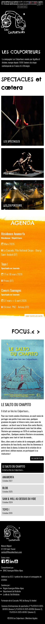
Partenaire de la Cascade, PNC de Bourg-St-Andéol (18, 600)
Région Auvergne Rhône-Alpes (13, 588)
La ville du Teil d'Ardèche (11, 594)
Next (38, 332)
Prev (33, 332)
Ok (38, 4)
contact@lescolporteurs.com (11, 551)
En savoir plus (37, 458)
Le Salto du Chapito (16, 404)
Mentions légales (32, 618)
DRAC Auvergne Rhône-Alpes (13, 570)
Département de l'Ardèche (12, 591)
